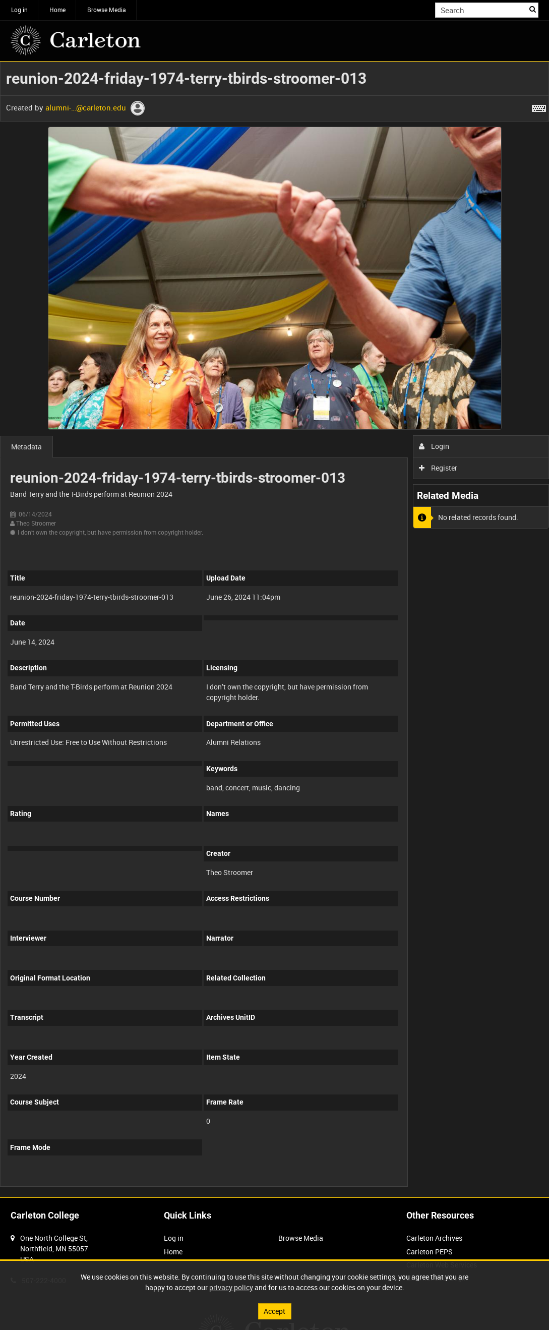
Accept (274, 1311)
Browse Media (106, 10)
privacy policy (231, 1287)
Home (57, 10)
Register (438, 468)
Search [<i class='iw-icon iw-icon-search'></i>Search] (532, 9)
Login (434, 446)
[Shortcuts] (539, 106)
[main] (274, 629)
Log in (19, 10)
